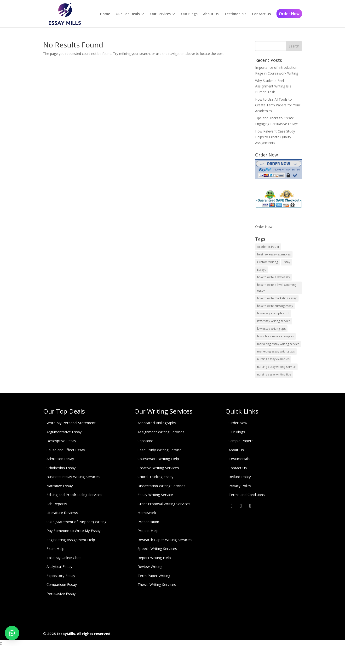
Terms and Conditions (247, 494)
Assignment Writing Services (161, 431)
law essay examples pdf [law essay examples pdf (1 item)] (273, 313)
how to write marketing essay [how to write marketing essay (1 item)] (277, 298)
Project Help (148, 530)
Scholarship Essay (61, 467)
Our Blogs (189, 14)
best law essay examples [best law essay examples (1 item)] (274, 254)
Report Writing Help (154, 557)
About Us (210, 14)
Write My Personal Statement (71, 422)
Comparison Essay (61, 584)
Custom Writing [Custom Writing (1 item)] (267, 262)
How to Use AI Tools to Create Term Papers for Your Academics (277, 105)
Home (105, 14)
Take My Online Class (63, 557)
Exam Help (55, 548)
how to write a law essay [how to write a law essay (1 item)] (273, 277)
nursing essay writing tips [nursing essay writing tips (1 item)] (274, 374)
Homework (147, 512)
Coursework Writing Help (158, 458)
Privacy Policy (240, 485)
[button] (12, 633)
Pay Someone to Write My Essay (73, 530)
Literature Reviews (62, 512)
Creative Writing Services (158, 467)
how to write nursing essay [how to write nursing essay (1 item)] (275, 306)
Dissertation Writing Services (161, 485)
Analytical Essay (59, 566)
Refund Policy (240, 476)
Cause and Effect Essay (65, 449)
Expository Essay (60, 575)
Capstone (145, 440)
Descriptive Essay (61, 440)
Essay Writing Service (155, 494)
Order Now (289, 13)
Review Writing (150, 566)
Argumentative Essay (64, 431)
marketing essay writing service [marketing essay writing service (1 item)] (278, 344)
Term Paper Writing (154, 575)
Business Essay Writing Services (73, 476)
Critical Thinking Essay (155, 476)
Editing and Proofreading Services (74, 494)
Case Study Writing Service (160, 449)
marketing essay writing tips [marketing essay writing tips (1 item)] (276, 351)
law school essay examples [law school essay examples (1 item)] (275, 336)
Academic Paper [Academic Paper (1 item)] (268, 247)
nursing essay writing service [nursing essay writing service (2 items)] (276, 367)
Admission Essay (60, 458)
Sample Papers (241, 440)
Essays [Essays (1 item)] (261, 270)
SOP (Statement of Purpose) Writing (76, 521)
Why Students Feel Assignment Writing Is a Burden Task (273, 86)
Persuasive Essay (61, 593)
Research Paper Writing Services (165, 539)
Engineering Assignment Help (70, 539)
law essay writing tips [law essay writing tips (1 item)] (271, 329)
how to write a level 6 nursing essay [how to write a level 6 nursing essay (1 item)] (276, 288)
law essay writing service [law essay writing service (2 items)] (273, 321)
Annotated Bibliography (157, 422)
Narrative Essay (59, 485)
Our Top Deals (128, 14)
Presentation (148, 521)
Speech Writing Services (157, 548)
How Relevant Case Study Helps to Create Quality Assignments (275, 137)
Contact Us (261, 14)
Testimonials (235, 14)
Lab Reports (56, 503)
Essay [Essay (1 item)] (286, 262)
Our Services (160, 14)
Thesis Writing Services (157, 584)
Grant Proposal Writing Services (164, 503)
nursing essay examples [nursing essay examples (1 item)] (273, 359)
